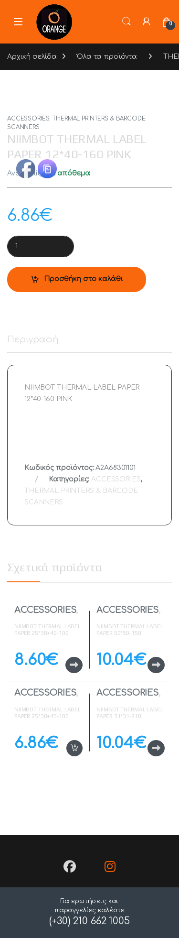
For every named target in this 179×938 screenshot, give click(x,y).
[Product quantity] (40, 246)
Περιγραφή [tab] (33, 339)
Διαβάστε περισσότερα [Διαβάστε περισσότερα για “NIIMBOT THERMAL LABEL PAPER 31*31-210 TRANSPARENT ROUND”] (156, 748)
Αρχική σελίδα (32, 56)
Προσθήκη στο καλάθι (83, 279)
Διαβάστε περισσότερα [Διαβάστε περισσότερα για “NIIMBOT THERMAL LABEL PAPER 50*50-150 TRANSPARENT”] (156, 665)
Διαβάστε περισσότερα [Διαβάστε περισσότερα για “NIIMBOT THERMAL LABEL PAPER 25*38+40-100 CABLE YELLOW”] (74, 665)
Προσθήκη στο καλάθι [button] (74, 748)
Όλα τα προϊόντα (107, 56)
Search (126, 21)
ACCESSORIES (28, 118)
